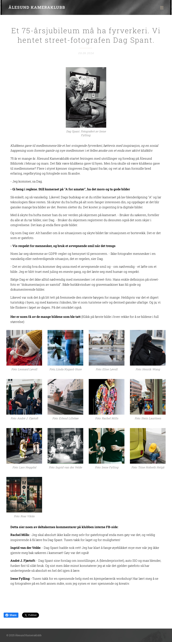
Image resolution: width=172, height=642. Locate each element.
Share (11, 615)
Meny (161, 7)
